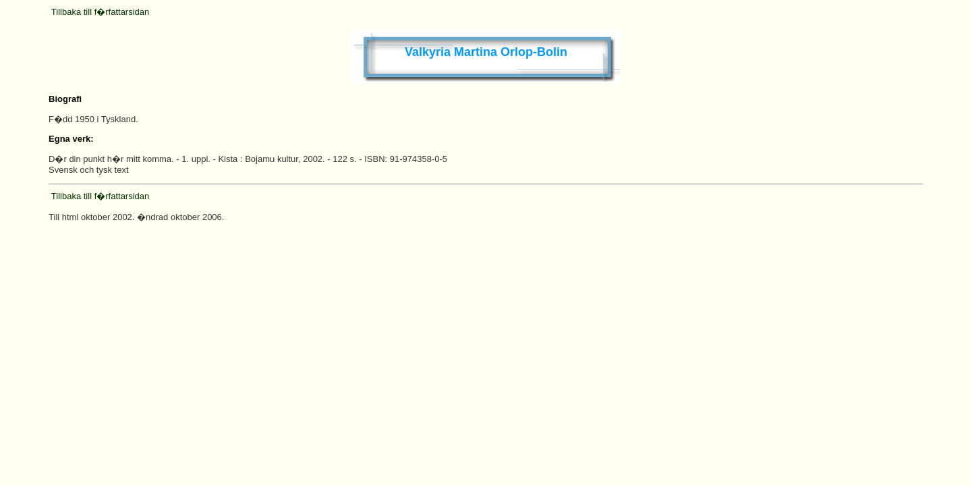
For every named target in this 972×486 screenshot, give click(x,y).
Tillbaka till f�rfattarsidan (100, 12)
